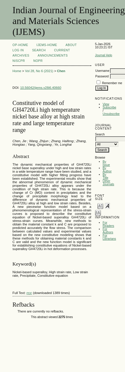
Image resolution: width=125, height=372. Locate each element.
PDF (29, 293)
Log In (18, 50)
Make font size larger (98, 212)
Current (62, 50)
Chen (61, 71)
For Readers (108, 224)
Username (102, 70)
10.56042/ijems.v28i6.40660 (40, 87)
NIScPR (19, 60)
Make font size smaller (100, 205)
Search (38, 50)
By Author (107, 170)
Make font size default (107, 205)
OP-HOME (20, 45)
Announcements (53, 55)
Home (17, 71)
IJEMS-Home (46, 45)
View (106, 104)
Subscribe (109, 107)
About (71, 45)
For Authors (108, 230)
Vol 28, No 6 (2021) (39, 71)
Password (102, 76)
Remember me (112, 83)
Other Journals (108, 182)
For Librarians (109, 237)
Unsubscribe (111, 113)
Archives (21, 55)
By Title (105, 176)
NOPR (38, 60)
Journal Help (103, 55)
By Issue (106, 163)
